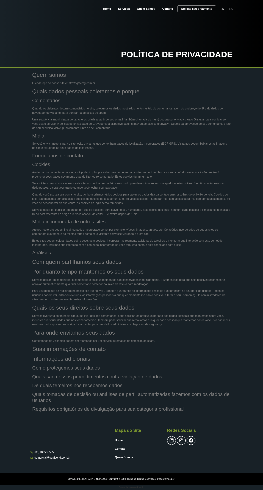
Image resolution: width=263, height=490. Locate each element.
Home (107, 8)
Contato (167, 8)
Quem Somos (146, 8)
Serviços (124, 8)
